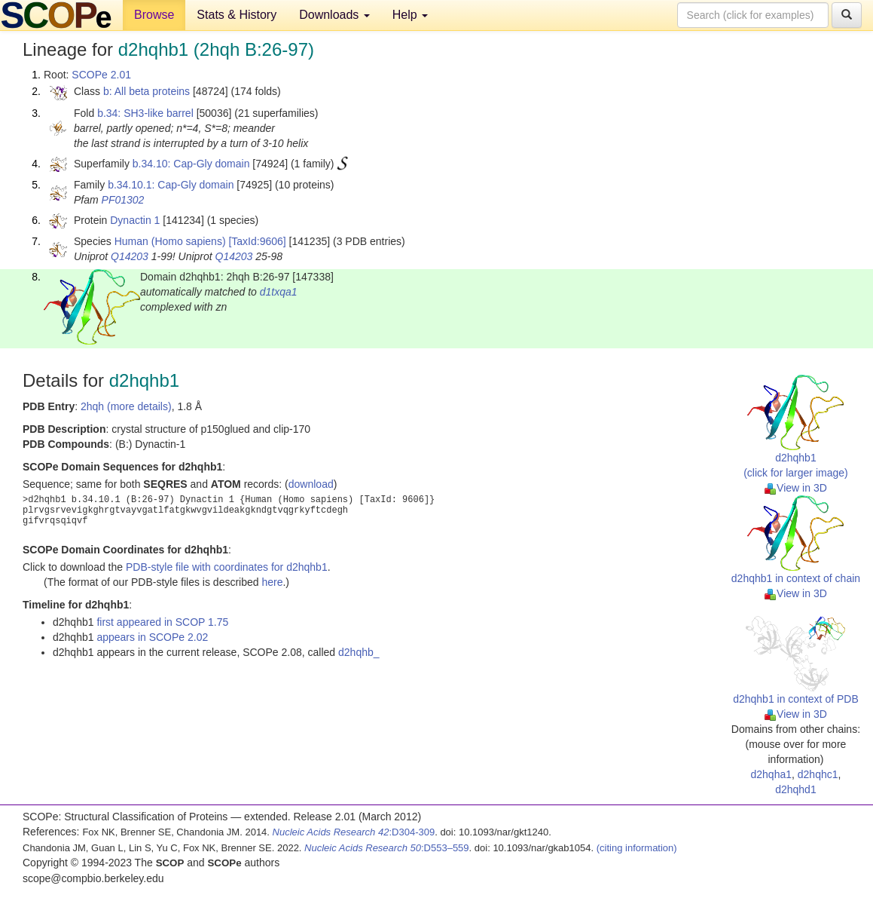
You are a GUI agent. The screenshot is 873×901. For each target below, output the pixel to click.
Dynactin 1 (135, 220)
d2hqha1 (771, 774)
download (311, 484)
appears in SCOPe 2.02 (152, 637)
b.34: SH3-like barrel (145, 113)
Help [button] (410, 14)
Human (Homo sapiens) (170, 241)
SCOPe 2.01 (101, 75)
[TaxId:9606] (256, 241)
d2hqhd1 (796, 789)
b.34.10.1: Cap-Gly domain (171, 185)
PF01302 (123, 200)
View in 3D (796, 488)
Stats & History (236, 14)
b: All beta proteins (146, 91)
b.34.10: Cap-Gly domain (191, 164)
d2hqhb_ (359, 652)
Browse (154, 14)
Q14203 (129, 256)
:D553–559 (386, 847)
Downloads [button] (334, 14)
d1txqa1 (279, 292)
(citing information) (637, 847)
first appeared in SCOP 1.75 (162, 622)
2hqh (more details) (126, 406)
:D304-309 (354, 832)
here (271, 582)
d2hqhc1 (818, 774)
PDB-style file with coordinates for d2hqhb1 (227, 567)
